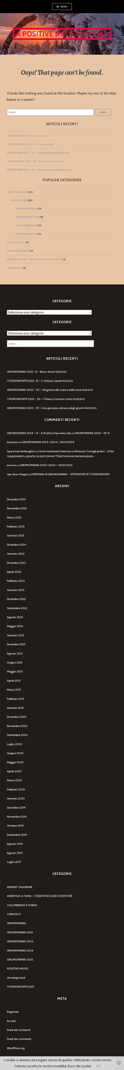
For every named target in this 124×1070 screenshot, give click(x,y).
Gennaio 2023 (15, 590)
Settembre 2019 (17, 834)
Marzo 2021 (14, 689)
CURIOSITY (14, 914)
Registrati (13, 1011)
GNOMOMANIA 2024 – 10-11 (92, 433)
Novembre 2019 (17, 816)
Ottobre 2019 (15, 825)
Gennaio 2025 (15, 535)
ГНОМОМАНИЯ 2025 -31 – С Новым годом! (30, 144)
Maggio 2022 (15, 626)
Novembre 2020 (17, 726)
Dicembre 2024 (16, 544)
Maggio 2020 (15, 762)
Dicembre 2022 (16, 599)
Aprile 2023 (14, 571)
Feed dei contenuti (19, 1030)
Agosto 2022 (15, 617)
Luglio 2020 (14, 744)
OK (98, 1066)
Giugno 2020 (15, 753)
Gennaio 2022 (15, 635)
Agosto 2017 (14, 853)
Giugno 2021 (14, 662)
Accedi (11, 1021)
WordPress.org (16, 1048)
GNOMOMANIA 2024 (26, 208)
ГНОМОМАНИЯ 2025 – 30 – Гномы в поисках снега (35, 161)
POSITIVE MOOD (16, 242)
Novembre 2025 (17, 508)
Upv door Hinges (17, 474)
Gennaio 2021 (15, 707)
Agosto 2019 (15, 843)
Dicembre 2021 (16, 644)
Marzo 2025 (14, 517)
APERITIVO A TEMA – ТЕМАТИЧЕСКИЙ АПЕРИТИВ (34, 259)
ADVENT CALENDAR (17, 192)
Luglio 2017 (14, 862)
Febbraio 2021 (15, 698)
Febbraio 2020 (16, 789)
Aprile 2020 (14, 771)
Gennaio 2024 (15, 553)
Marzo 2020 (14, 780)
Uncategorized (14, 267)
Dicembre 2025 (16, 499)
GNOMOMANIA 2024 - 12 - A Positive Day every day (39, 433)
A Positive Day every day (62, 34)
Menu (64, 6)
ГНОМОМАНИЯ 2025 (27, 216)
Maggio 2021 (14, 671)
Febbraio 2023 (16, 580)
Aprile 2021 (14, 680)
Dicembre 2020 (16, 716)
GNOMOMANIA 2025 (18, 250)
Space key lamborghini (21, 451)
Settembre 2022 (17, 608)
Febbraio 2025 (15, 526)
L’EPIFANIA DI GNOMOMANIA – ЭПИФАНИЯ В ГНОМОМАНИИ (70, 474)
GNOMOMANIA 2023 (26, 225)
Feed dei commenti (19, 1039)
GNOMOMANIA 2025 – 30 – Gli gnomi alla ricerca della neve (38, 152)
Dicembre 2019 (16, 807)
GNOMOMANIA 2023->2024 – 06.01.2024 (48, 442)
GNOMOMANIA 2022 (26, 233)
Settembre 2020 (17, 735)
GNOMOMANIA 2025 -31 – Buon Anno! (27, 135)
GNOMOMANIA (19, 200)
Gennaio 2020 (16, 798)
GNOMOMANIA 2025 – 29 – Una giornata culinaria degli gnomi (39, 169)
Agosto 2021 (14, 653)
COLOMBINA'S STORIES (22, 905)
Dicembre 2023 (16, 562)
